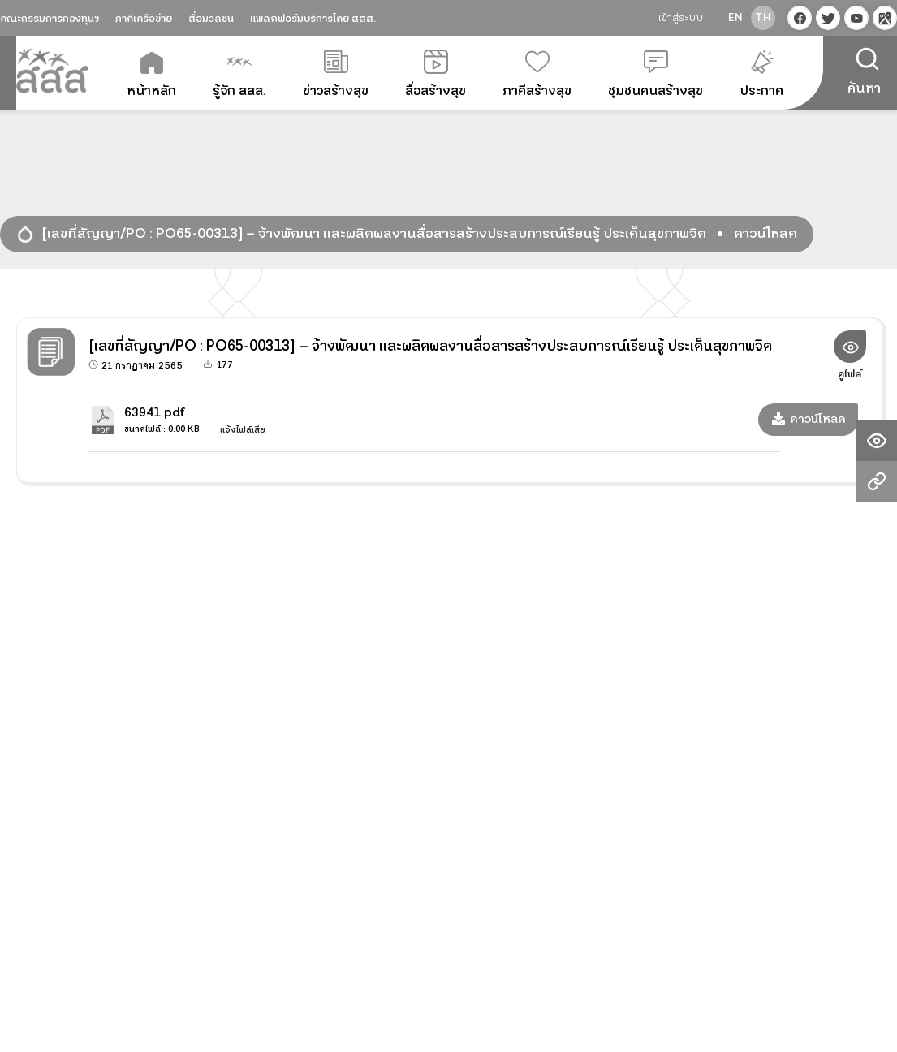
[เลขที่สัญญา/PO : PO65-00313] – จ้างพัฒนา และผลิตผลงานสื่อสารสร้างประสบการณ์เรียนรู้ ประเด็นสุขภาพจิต (374, 234)
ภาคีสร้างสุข (536, 75)
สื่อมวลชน (211, 18)
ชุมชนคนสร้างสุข (655, 75)
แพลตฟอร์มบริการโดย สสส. (313, 18)
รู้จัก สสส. (239, 75)
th (763, 18)
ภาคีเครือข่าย (143, 18)
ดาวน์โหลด (808, 419)
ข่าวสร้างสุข (336, 75)
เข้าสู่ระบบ (680, 18)
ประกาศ (762, 75)
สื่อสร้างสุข (435, 75)
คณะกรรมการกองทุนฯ (49, 18)
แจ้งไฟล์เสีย (236, 430)
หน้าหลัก (151, 75)
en (735, 18)
